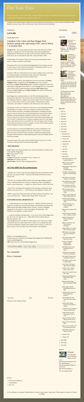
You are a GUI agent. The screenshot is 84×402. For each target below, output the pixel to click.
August (64, 144)
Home (30, 298)
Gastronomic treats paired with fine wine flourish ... (69, 253)
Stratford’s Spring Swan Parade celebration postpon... (68, 219)
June (63, 149)
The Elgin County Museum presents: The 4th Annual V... (69, 173)
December (65, 134)
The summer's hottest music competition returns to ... (69, 257)
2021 (62, 114)
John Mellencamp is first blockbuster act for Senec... (68, 248)
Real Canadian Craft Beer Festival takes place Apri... (69, 186)
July (63, 146)
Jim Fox (71, 352)
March (64, 156)
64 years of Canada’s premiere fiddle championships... (67, 243)
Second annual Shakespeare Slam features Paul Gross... (69, 277)
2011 (62, 345)
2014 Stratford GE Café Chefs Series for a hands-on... (69, 299)
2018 (62, 121)
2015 (62, 129)
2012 (62, 342)
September (65, 141)
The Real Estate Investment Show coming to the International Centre (67, 93)
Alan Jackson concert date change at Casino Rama (68, 178)
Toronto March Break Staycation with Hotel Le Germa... (69, 305)
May (63, 151)
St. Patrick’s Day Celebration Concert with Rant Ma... (69, 309)
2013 (62, 340)
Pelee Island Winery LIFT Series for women (68, 238)
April (63, 154)
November (65, 136)
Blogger (43, 394)
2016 (62, 126)
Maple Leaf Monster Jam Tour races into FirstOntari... (68, 224)
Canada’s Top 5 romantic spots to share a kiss (68, 268)
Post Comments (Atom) (20, 301)
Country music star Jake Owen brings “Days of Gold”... (68, 314)
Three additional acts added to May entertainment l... (69, 182)
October (64, 139)
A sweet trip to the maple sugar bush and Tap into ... (69, 265)
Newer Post (10, 298)
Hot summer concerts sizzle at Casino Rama (69, 261)
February (64, 334)
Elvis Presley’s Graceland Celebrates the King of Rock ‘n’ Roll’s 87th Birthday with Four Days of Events (68, 76)
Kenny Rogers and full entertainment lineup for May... (69, 288)
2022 (62, 111)
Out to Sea (11, 385)
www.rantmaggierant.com (38, 86)
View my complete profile (65, 371)
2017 (62, 124)
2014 (62, 131)
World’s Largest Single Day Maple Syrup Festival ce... (69, 195)
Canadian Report (13, 382)
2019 (62, 119)
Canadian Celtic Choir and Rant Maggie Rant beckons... (68, 294)
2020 (62, 116)
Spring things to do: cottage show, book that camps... (69, 229)
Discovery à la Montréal (71, 41)
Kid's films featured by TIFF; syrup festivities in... (69, 159)
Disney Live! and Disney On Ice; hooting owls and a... (69, 326)
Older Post (50, 298)
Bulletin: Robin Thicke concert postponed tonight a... (69, 283)
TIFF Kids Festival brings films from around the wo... (68, 233)
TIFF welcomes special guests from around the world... (68, 191)
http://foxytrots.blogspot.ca (15, 380)
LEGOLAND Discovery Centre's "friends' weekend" (68, 205)
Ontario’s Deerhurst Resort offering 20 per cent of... (69, 318)
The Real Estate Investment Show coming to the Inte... (69, 214)
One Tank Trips (20, 8)
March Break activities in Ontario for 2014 (68, 330)
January (64, 337)
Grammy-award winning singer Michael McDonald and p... (69, 200)
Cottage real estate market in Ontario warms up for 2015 (72, 57)
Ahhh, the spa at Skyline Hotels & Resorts (68, 163)
